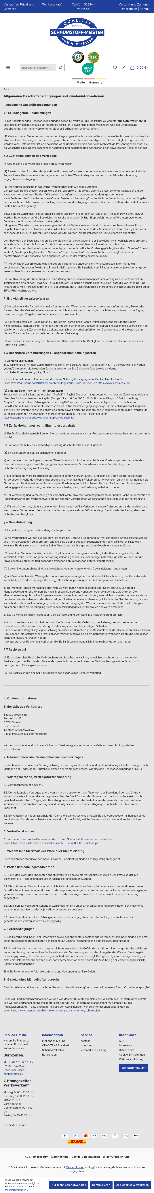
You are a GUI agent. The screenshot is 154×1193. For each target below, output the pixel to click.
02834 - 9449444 (14, 1066)
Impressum (125, 1045)
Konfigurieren (101, 1184)
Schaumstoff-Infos (53, 1050)
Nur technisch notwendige (69, 1184)
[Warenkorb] (139, 67)
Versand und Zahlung (134, 4)
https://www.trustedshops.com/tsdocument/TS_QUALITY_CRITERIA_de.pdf (55, 843)
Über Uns (86, 1045)
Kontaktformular (13, 1073)
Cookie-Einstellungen (132, 1054)
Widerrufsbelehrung (131, 1059)
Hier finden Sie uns (53, 1040)
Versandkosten (75, 1167)
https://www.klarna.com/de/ (114, 382)
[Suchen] (60, 67)
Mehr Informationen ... (16, 1189)
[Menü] (8, 67)
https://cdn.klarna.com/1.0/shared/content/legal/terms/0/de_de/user (51, 382)
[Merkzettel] (115, 67)
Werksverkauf (52, 4)
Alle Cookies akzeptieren (132, 1184)
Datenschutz (126, 1050)
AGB (121, 1040)
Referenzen (129, 9)
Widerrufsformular (133, 1067)
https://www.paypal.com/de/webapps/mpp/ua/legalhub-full (39, 417)
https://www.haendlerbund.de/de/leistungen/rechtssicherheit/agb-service (55, 1010)
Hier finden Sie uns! (15, 1125)
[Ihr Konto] (123, 67)
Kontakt (145, 9)
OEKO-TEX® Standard (55, 1045)
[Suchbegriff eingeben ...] (38, 67)
